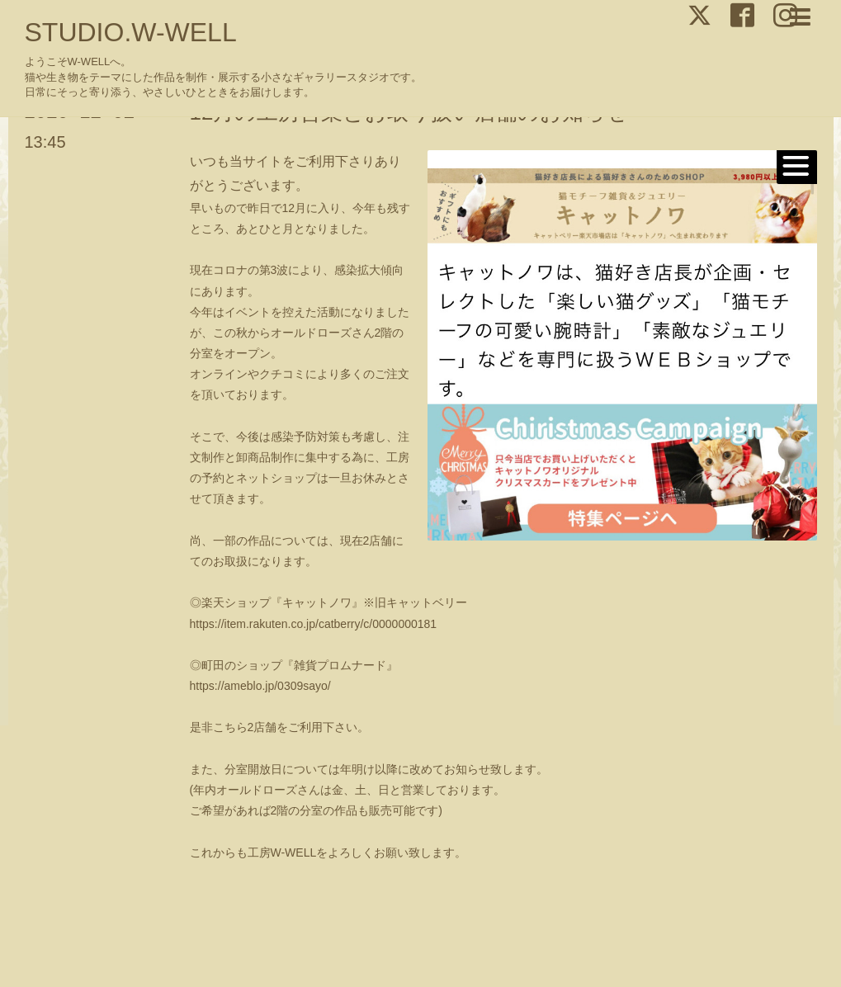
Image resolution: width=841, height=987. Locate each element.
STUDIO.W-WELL (131, 32)
